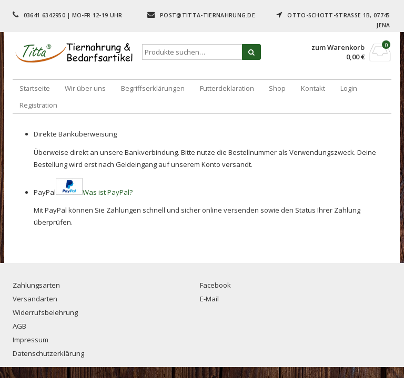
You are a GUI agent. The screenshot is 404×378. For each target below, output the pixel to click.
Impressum (30, 339)
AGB (19, 326)
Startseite (34, 88)
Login (348, 88)
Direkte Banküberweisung (75, 134)
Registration (38, 105)
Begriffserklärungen (153, 88)
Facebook (215, 285)
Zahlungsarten (36, 285)
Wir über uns (85, 88)
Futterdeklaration (227, 88)
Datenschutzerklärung (48, 353)
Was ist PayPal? (108, 192)
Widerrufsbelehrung (45, 312)
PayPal (83, 192)
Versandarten (35, 298)
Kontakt (313, 88)
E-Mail (209, 298)
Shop (277, 88)
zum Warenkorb (338, 47)
